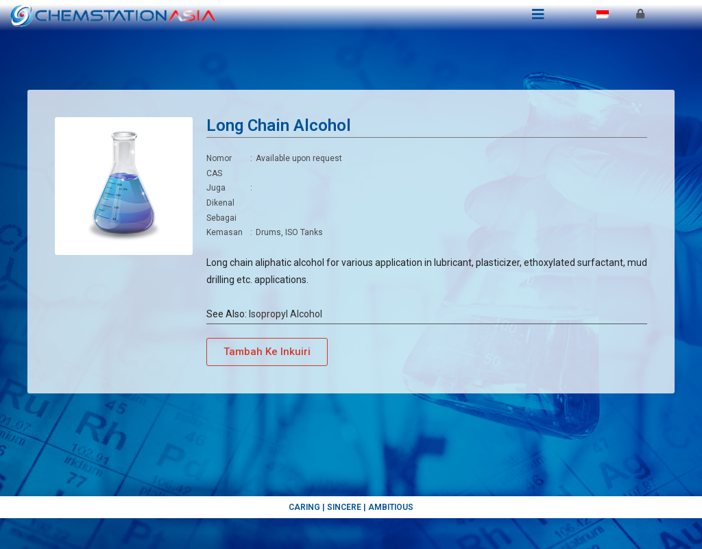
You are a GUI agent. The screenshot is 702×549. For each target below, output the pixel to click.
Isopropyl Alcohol (285, 313)
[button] (267, 352)
